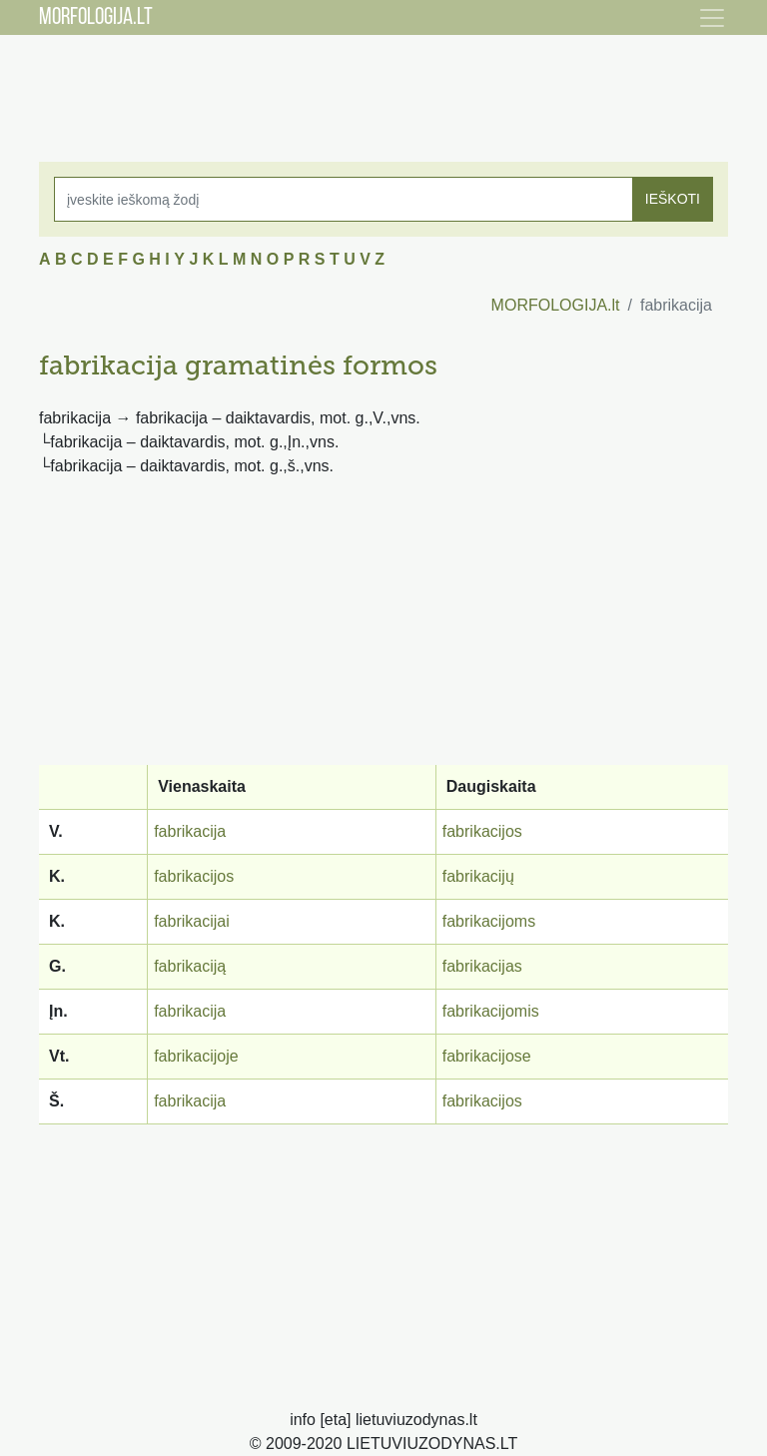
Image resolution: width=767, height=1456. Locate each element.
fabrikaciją (190, 966)
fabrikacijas (482, 966)
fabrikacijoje (196, 1056)
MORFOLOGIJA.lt (555, 305)
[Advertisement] (383, 85)
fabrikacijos (482, 831)
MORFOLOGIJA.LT (96, 18)
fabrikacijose (486, 1056)
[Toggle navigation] (712, 18)
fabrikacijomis (490, 1011)
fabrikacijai (192, 921)
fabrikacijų (478, 876)
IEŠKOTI (672, 199)
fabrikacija (190, 831)
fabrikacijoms (488, 921)
